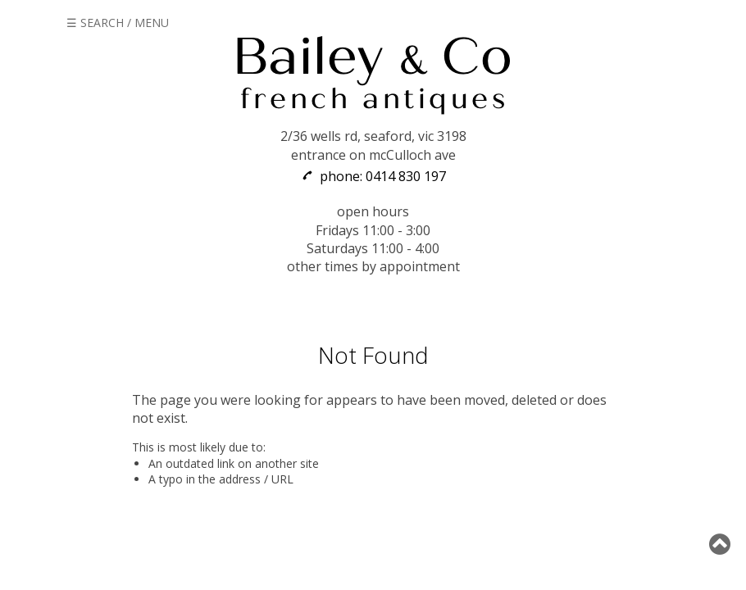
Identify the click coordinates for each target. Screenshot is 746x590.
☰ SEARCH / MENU (117, 22)
